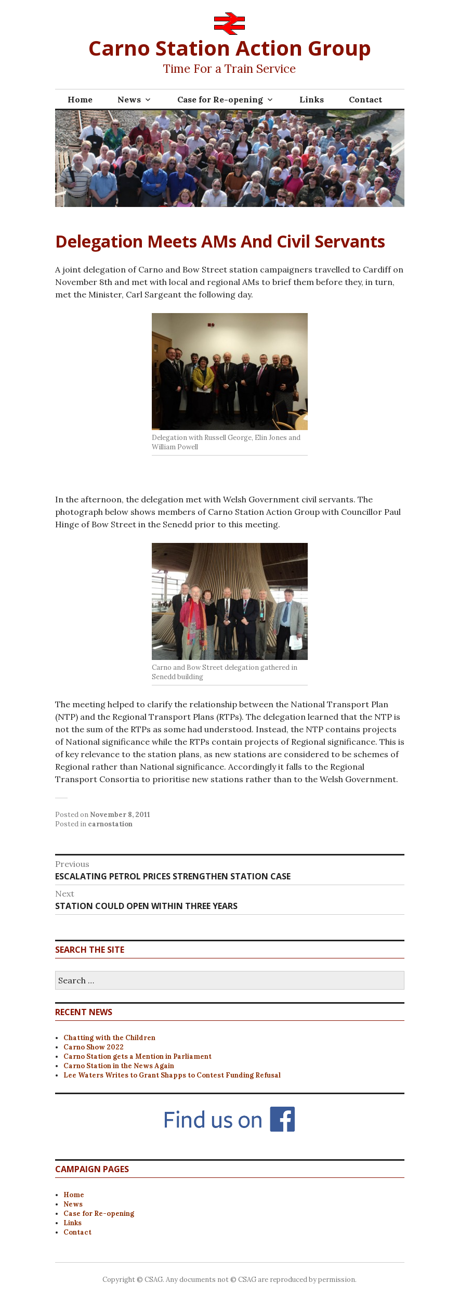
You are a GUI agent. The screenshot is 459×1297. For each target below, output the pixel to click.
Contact (365, 99)
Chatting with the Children (109, 1037)
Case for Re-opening (220, 99)
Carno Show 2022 (93, 1047)
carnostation (110, 824)
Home (80, 99)
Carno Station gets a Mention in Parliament (137, 1056)
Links (311, 99)
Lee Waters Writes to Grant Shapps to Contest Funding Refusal (172, 1075)
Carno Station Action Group (229, 47)
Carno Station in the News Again (118, 1065)
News (129, 99)
